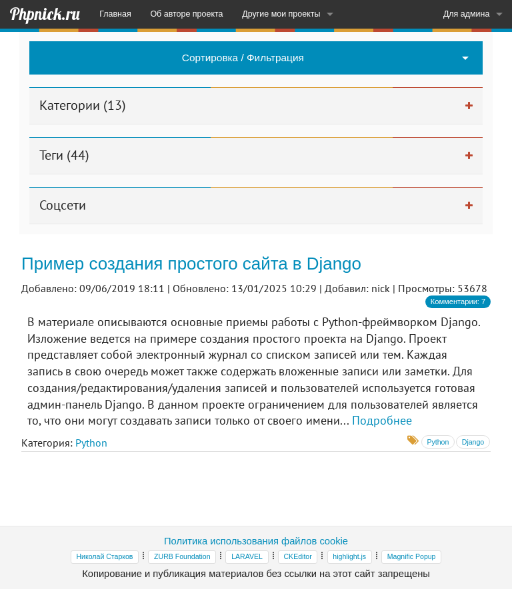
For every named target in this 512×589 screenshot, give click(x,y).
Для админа (466, 14)
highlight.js (349, 556)
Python (91, 442)
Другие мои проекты (281, 14)
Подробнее (382, 420)
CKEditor (297, 556)
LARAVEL (247, 556)
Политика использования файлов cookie (256, 541)
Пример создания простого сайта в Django (191, 263)
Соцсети (62, 205)
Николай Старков (105, 556)
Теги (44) (64, 155)
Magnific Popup (411, 556)
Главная (115, 14)
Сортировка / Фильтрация (243, 57)
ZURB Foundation (182, 556)
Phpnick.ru (44, 14)
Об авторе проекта (186, 14)
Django (473, 442)
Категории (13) (82, 105)
